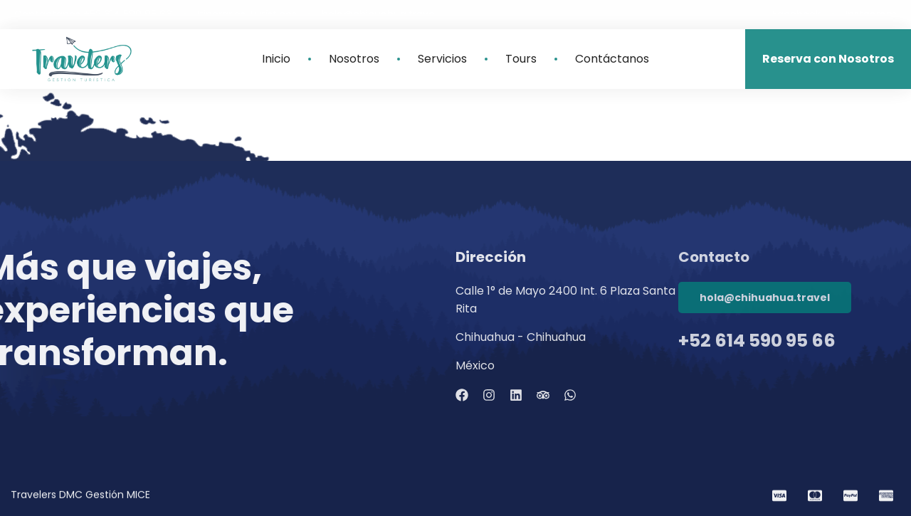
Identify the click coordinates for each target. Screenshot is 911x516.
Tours (521, 59)
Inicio (276, 59)
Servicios (442, 59)
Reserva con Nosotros (828, 59)
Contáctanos (612, 59)
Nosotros (354, 59)
